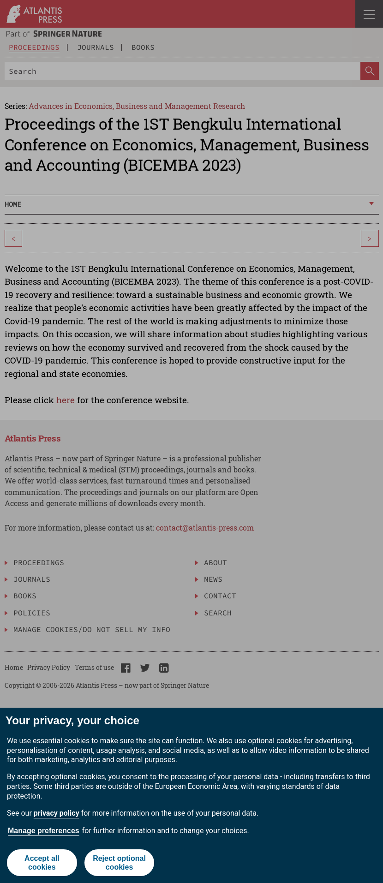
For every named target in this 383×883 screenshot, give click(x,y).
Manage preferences (43, 831)
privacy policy (56, 813)
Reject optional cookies (119, 862)
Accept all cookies (42, 862)
